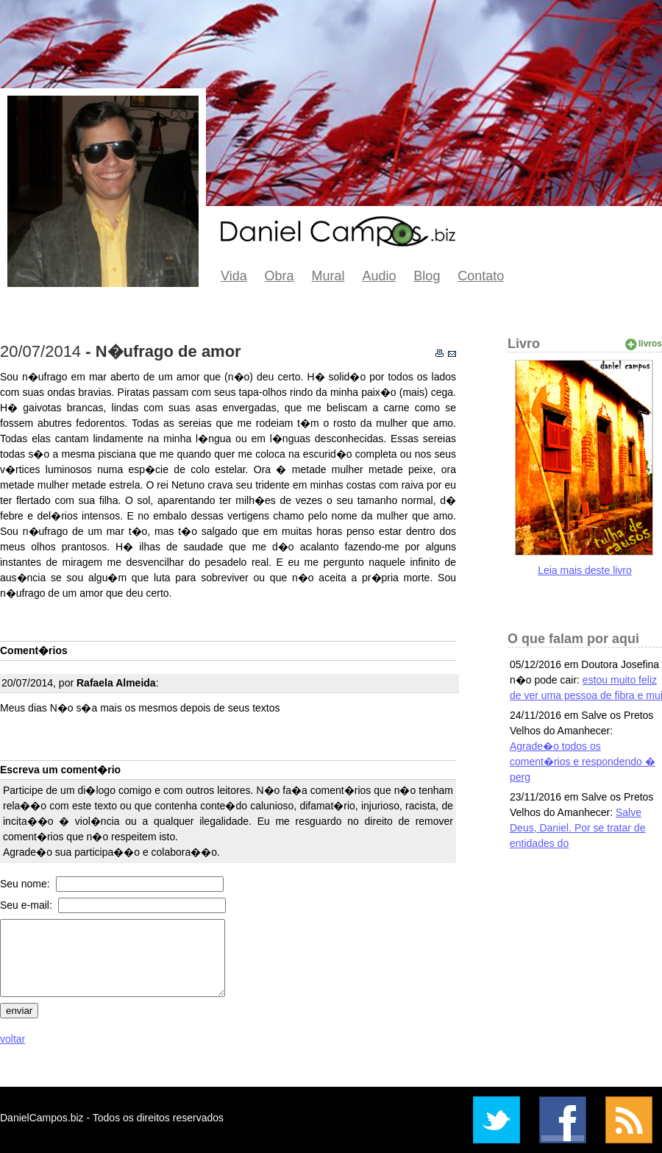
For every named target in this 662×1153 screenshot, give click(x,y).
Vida (234, 276)
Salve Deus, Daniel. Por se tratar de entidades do (577, 827)
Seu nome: (26, 884)
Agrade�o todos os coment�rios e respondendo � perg (582, 761)
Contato (481, 276)
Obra (279, 276)
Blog (426, 276)
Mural (328, 276)
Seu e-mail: (27, 905)
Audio (379, 276)
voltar (12, 1039)
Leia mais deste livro (585, 570)
